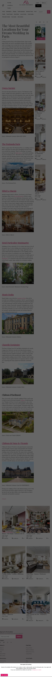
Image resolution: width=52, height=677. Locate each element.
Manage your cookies (36, 669)
